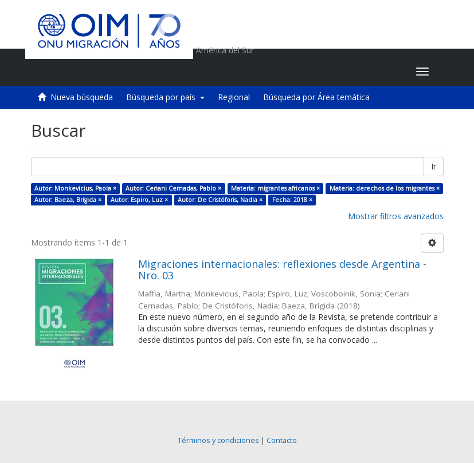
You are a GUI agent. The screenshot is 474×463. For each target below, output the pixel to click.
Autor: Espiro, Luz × (139, 200)
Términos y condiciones (218, 440)
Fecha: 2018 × (292, 200)
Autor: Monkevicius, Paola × (75, 188)
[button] (335, 71)
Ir (433, 166)
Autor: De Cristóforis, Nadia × (220, 200)
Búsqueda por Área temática (316, 97)
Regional (234, 97)
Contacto (282, 440)
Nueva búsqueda (81, 97)
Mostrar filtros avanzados (396, 216)
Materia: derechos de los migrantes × (385, 188)
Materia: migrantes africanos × (275, 188)
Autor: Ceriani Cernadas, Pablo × (173, 188)
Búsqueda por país (165, 97)
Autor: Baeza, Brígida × (67, 200)
